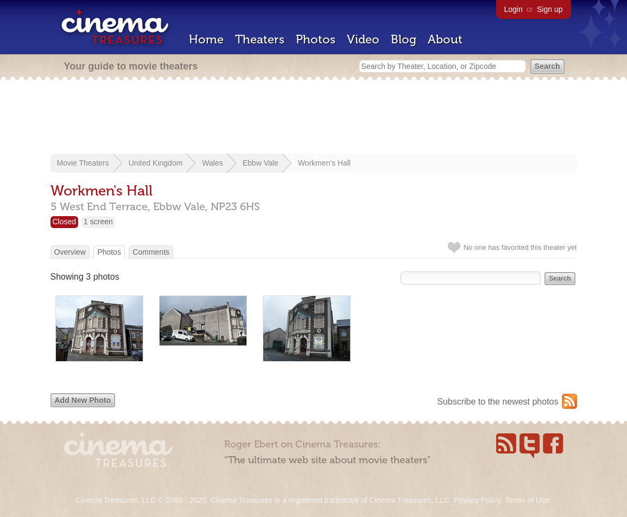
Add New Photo (83, 400)
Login (513, 9)
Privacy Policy (477, 500)
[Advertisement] (313, 117)
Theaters (259, 39)
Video (363, 39)
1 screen (98, 221)
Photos (315, 39)
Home (206, 39)
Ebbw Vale (260, 163)
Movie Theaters (83, 163)
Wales (212, 163)
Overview (70, 252)
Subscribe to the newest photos (497, 401)
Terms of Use (526, 500)
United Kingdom (156, 163)
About (445, 39)
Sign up (549, 9)
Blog (403, 39)
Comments (150, 252)
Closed (65, 221)
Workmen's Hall (324, 163)
